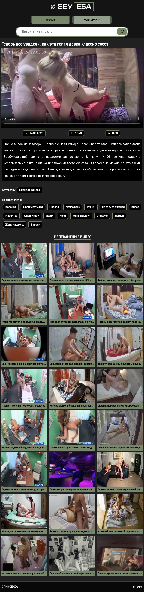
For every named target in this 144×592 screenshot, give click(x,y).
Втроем (35, 224)
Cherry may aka (33, 207)
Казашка (10, 207)
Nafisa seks (73, 207)
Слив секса (10, 586)
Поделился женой (113, 207)
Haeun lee (11, 216)
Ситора (54, 207)
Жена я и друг (81, 216)
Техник (90, 207)
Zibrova (119, 216)
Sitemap (137, 586)
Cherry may (31, 216)
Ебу (72, 6)
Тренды (50, 19)
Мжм (63, 216)
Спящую (102, 216)
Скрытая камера (29, 190)
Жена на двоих (14, 224)
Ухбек (49, 216)
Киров (135, 207)
